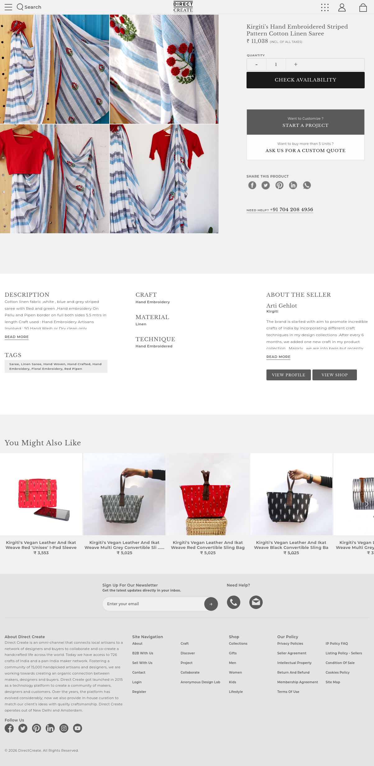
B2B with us (142, 653)
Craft (185, 644)
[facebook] (252, 185)
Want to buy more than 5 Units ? (306, 148)
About (137, 644)
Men (232, 663)
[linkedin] (293, 185)
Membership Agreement (297, 682)
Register (139, 692)
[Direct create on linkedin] (51, 728)
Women (235, 673)
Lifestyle (236, 692)
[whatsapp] (306, 185)
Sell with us (142, 663)
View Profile (289, 375)
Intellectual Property (294, 663)
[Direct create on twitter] (24, 728)
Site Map (333, 682)
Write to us (256, 601)
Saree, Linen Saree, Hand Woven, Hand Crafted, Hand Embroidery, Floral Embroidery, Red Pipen (55, 366)
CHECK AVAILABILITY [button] (306, 80)
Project (186, 663)
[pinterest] (279, 185)
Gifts (233, 653)
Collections (238, 644)
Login (137, 682)
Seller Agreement (292, 653)
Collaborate (190, 673)
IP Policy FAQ (337, 644)
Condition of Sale (340, 663)
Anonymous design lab (200, 682)
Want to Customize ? (306, 123)
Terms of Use (288, 692)
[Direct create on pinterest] (37, 728)
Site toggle (8, 7)
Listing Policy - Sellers (344, 653)
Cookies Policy (338, 673)
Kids (232, 682)
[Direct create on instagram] (65, 728)
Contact (138, 673)
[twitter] (265, 185)
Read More (17, 337)
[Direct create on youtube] (78, 728)
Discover (188, 653)
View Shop (334, 375)
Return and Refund (293, 673)
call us (234, 601)
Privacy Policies (290, 644)
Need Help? (280, 209)
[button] (366, 504)
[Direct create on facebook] (10, 728)
